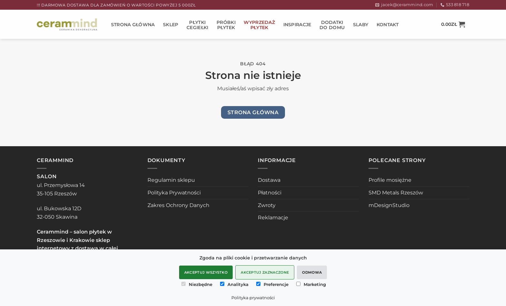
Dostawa (269, 180)
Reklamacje (273, 217)
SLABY (360, 24)
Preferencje (272, 284)
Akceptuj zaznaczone (265, 272)
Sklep (170, 24)
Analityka (234, 284)
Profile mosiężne (390, 180)
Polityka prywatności (253, 297)
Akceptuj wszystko (206, 272)
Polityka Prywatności (174, 193)
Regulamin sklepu (171, 180)
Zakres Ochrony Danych (178, 205)
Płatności (269, 193)
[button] (453, 24)
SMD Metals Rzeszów (396, 193)
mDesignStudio (389, 205)
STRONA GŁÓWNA (133, 24)
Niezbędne (196, 284)
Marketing (311, 284)
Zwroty (267, 205)
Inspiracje (297, 24)
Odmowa (312, 272)
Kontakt (388, 24)
